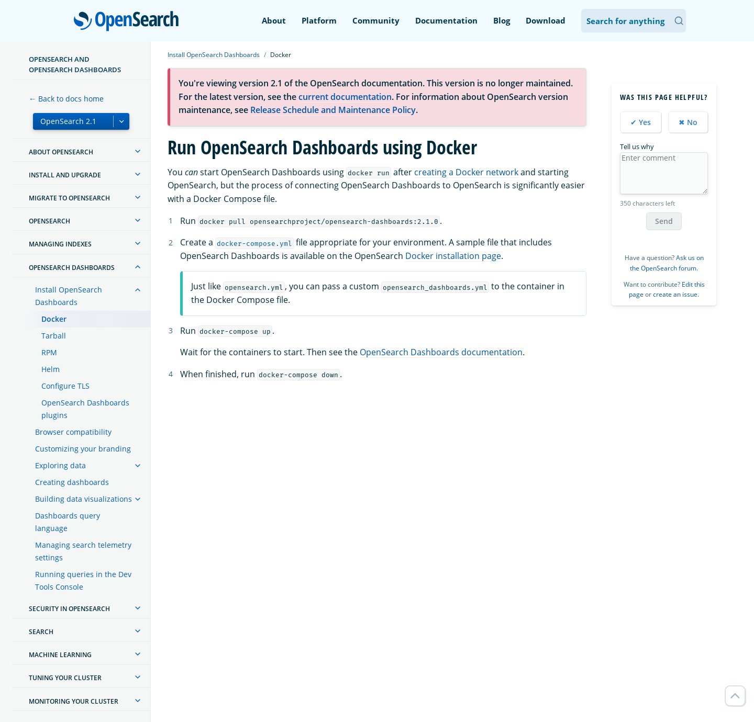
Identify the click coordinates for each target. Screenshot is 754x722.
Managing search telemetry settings (83, 551)
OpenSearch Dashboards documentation (441, 352)
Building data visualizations (83, 499)
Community (376, 20)
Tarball (53, 336)
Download (546, 20)
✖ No (688, 122)
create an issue (675, 294)
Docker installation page (453, 256)
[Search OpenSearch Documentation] (633, 20)
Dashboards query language (67, 522)
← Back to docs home (66, 99)
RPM (49, 352)
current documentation (345, 97)
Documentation (446, 20)
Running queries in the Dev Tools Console (83, 580)
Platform (319, 20)
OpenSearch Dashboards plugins (85, 409)
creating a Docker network (466, 172)
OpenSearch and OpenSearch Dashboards (75, 64)
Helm (50, 369)
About (274, 20)
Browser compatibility (73, 432)
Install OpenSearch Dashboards (68, 296)
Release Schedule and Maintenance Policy (333, 110)
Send (664, 221)
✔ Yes (640, 122)
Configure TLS (65, 386)
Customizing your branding (83, 449)
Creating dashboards (72, 482)
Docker (53, 319)
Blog (501, 20)
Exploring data (60, 465)
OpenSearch (129, 22)
